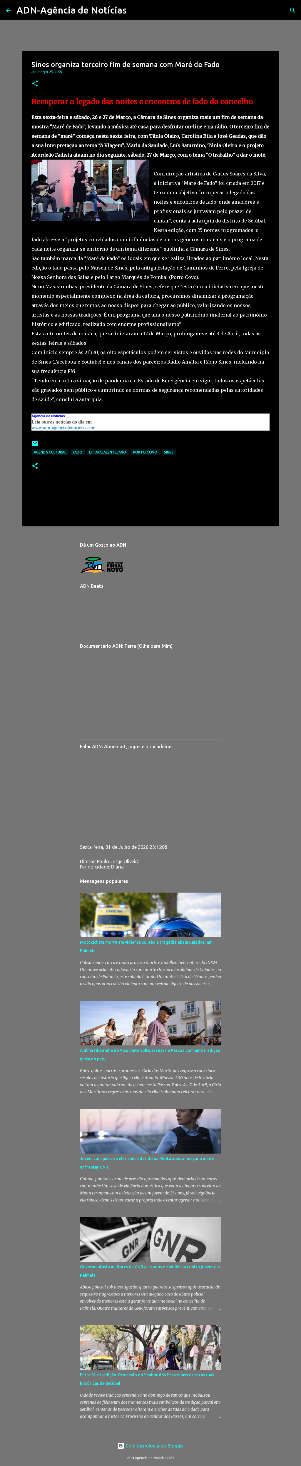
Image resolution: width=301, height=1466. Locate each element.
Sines (168, 452)
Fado (77, 452)
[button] (35, 84)
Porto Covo (145, 452)
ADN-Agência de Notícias (71, 10)
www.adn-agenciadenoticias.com (63, 428)
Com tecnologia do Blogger (150, 1445)
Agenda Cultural (50, 452)
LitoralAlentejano (107, 452)
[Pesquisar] (134, 10)
